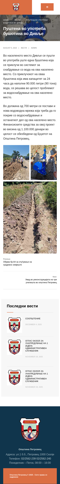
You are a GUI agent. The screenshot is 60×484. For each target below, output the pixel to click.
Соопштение (32, 318)
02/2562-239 (28, 458)
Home (5, 20)
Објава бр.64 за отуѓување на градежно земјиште (17, 262)
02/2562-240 (43, 458)
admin (34, 48)
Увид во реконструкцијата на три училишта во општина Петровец (41, 280)
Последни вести (22, 306)
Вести (17, 20)
